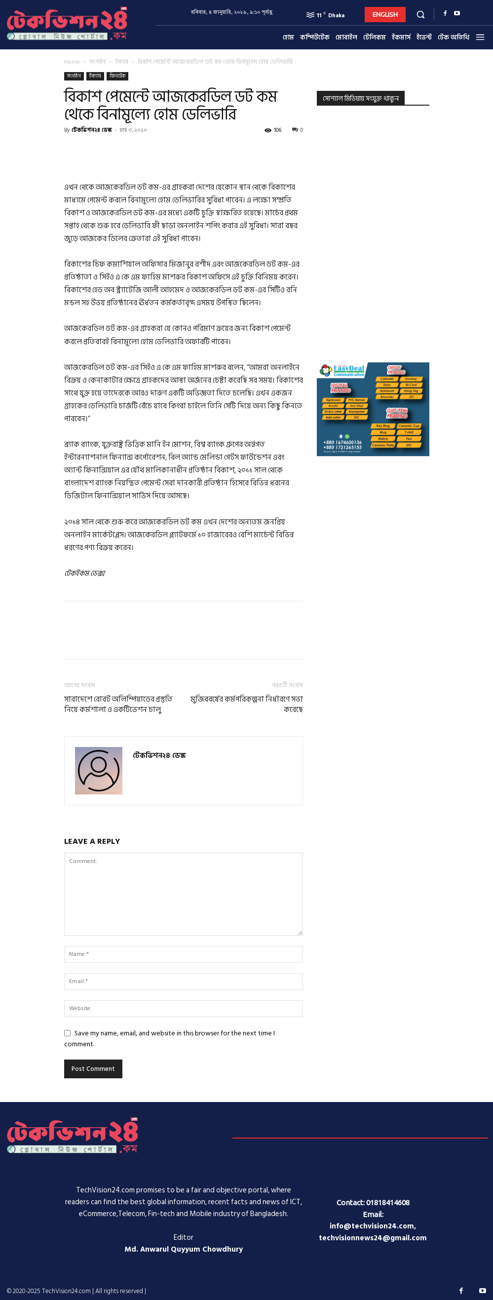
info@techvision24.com (372, 1226)
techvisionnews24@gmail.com (373, 1238)
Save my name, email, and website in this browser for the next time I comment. (169, 1038)
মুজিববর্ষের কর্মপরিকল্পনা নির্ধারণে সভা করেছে (246, 704)
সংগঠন (97, 62)
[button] (420, 14)
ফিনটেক (117, 76)
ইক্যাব (121, 62)
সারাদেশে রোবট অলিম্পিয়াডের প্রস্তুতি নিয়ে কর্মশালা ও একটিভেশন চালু (118, 704)
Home (72, 62)
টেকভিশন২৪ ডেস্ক (92, 130)
